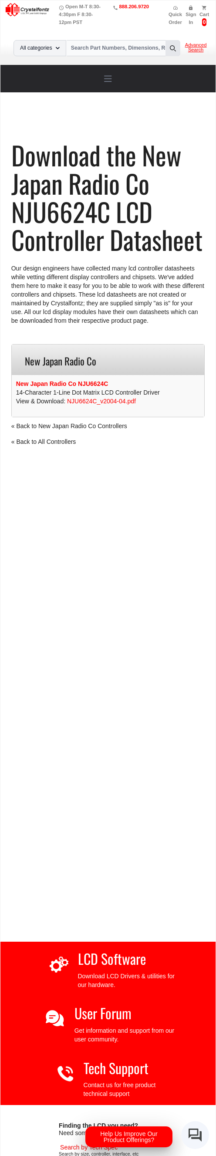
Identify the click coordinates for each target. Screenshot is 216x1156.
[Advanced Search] (89, 1147)
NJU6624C (69, 127)
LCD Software (112, 958)
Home (30, 121)
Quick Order (175, 15)
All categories (40, 48)
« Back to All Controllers (43, 441)
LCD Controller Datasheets (109, 121)
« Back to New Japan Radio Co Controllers (69, 426)
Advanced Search (196, 47)
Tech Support (116, 1068)
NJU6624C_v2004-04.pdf (101, 401)
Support (56, 121)
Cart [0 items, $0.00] (204, 14)
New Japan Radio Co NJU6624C (62, 383)
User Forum (103, 1013)
